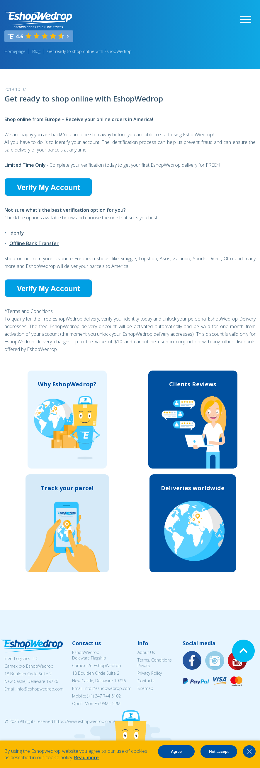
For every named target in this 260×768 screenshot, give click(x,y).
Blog (36, 51)
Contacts (145, 680)
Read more (86, 757)
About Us (146, 652)
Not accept (218, 751)
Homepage (15, 51)
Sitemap (145, 688)
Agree (176, 751)
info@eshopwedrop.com (40, 689)
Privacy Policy (149, 673)
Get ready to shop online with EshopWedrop (89, 51)
